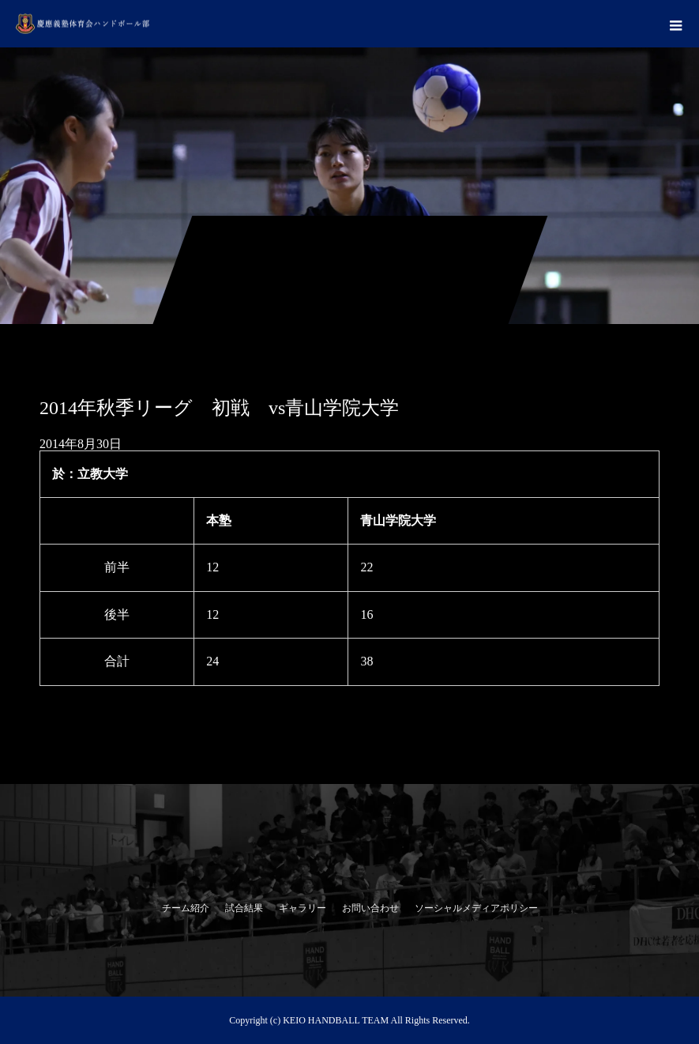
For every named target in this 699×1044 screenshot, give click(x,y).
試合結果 (244, 908)
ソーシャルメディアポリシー (476, 908)
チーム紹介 (185, 908)
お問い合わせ (370, 908)
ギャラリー (302, 908)
